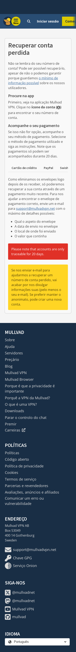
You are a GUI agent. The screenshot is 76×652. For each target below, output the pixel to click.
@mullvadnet (20, 592)
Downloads (14, 410)
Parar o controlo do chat (25, 417)
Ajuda (10, 346)
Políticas (12, 452)
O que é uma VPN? (21, 404)
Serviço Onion (21, 566)
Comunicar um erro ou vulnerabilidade (24, 501)
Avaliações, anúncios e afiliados (32, 492)
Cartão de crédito (24, 168)
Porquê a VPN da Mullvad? (27, 397)
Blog (9, 366)
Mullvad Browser (19, 379)
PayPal (48, 168)
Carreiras (15, 430)
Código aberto (17, 459)
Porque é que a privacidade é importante (30, 388)
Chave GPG (18, 558)
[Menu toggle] (16, 21)
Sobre (10, 339)
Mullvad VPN (16, 372)
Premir (10, 424)
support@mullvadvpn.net (35, 208)
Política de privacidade (24, 466)
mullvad (15, 617)
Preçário (12, 359)
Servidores (14, 353)
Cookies (11, 472)
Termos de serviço (20, 479)
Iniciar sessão (48, 21)
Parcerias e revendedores (26, 485)
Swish (64, 168)
